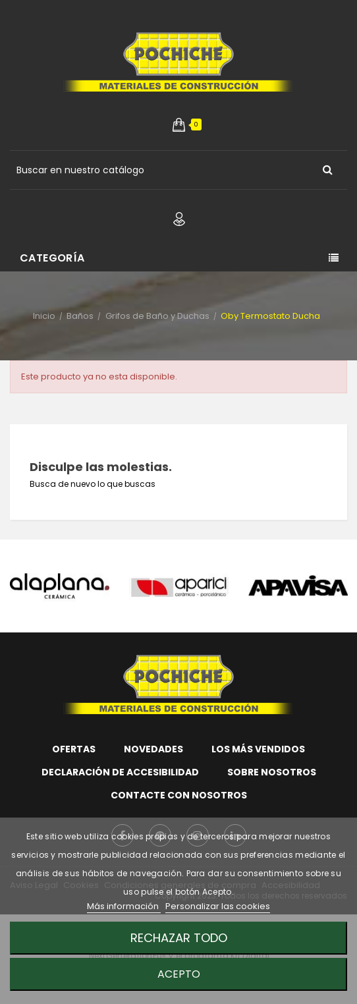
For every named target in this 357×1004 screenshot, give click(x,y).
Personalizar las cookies (217, 906)
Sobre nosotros (271, 772)
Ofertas (74, 749)
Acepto (178, 974)
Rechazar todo (178, 938)
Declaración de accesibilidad (120, 772)
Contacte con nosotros (179, 795)
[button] (178, 124)
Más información (124, 906)
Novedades (153, 749)
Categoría (52, 257)
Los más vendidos (258, 749)
